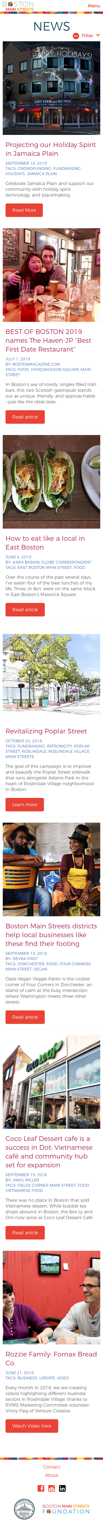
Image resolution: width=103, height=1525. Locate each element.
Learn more (24, 804)
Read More (24, 210)
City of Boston (25, 1509)
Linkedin (62, 1488)
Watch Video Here (31, 1426)
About (51, 1475)
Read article (25, 417)
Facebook (41, 1488)
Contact (51, 1467)
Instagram (51, 1488)
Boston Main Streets (18, 6)
